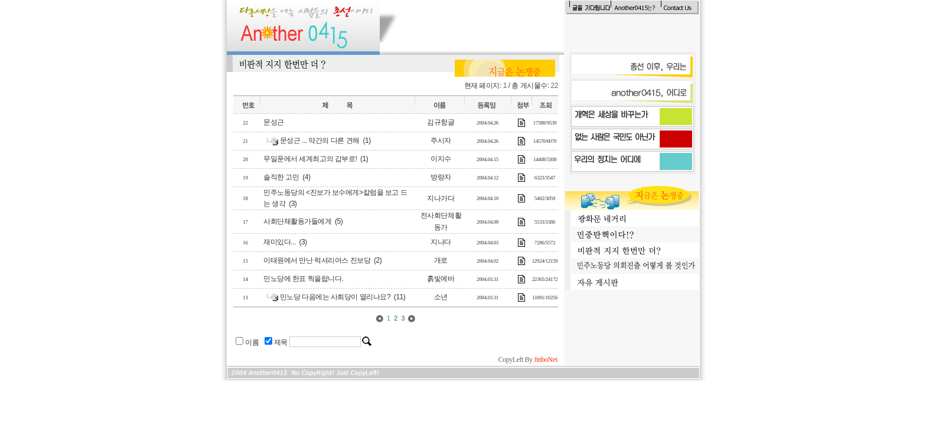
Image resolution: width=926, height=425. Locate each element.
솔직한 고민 (281, 177)
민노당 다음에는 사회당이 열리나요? (335, 297)
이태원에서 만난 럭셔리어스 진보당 (316, 260)
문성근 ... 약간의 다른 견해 (320, 140)
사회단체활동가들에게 (297, 221)
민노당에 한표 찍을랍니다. (303, 278)
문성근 (273, 122)
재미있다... (279, 242)
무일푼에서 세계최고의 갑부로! (310, 159)
